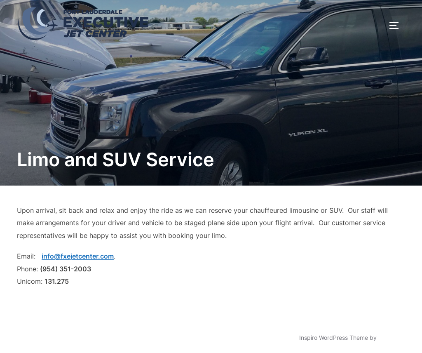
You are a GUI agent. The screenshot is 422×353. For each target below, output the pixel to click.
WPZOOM (391, 337)
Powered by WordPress (48, 337)
